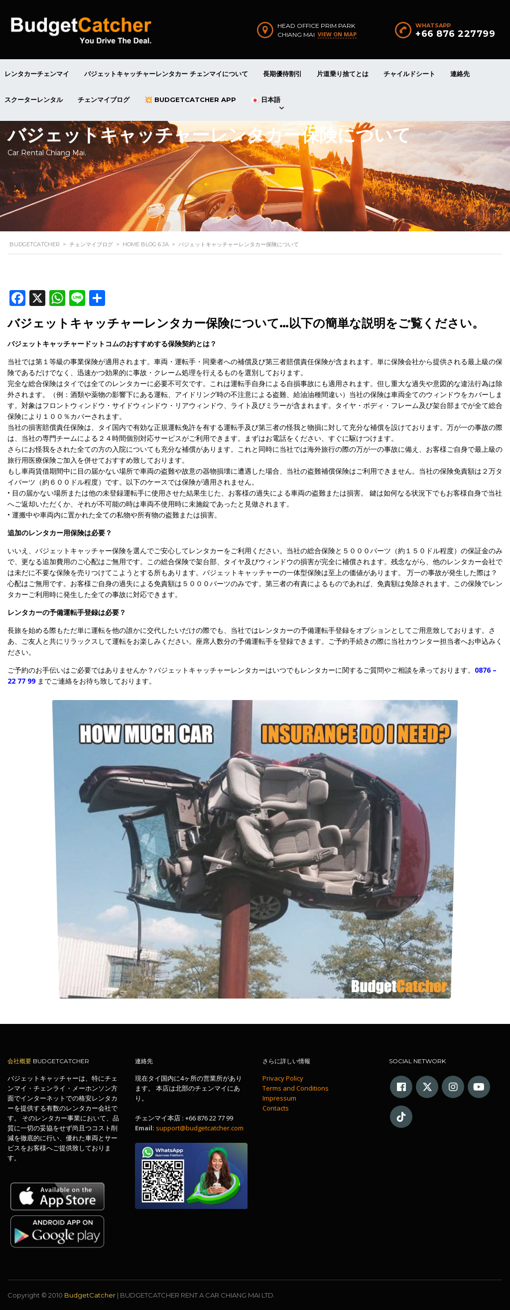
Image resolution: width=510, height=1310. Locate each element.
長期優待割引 (282, 74)
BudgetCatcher (90, 1295)
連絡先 (460, 74)
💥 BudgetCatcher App (190, 99)
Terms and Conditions (295, 1088)
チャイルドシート (409, 74)
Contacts (275, 1108)
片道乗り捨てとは (343, 74)
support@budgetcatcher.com (200, 1127)
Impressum (279, 1098)
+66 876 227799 (455, 33)
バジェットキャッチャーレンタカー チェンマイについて (166, 74)
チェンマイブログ (103, 99)
